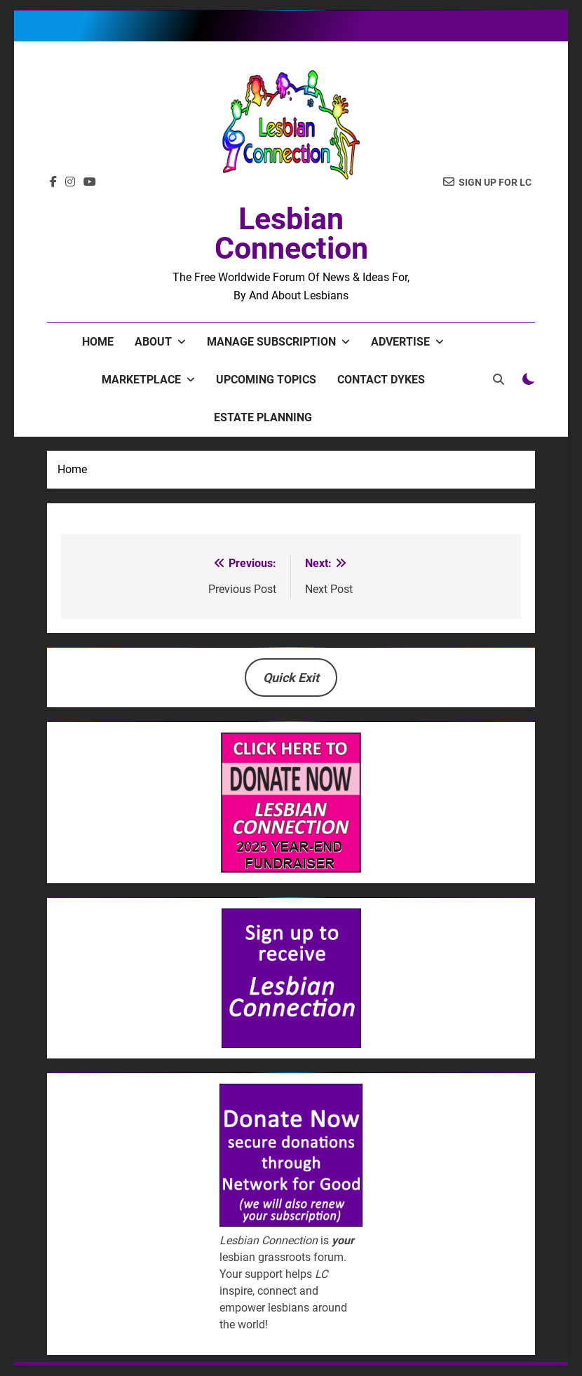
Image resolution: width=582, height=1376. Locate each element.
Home (98, 341)
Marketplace (141, 379)
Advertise (400, 341)
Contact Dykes (381, 379)
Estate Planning (263, 417)
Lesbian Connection (291, 233)
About (153, 341)
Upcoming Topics (266, 379)
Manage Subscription (271, 341)
